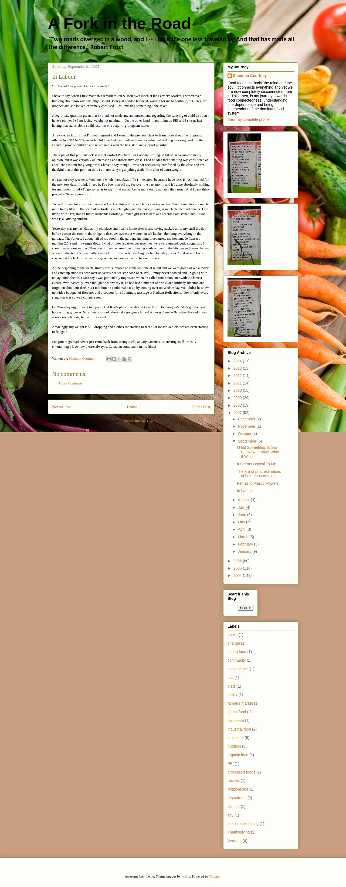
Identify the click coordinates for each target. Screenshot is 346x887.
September (247, 441)
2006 (238, 561)
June (242, 515)
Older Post (201, 406)
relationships (238, 789)
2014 (238, 361)
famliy (233, 694)
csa (230, 677)
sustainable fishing (243, 823)
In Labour (245, 490)
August (244, 500)
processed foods (241, 772)
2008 (238, 405)
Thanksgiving (239, 832)
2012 (238, 375)
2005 (238, 568)
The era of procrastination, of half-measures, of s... (259, 473)
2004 (238, 575)
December (247, 419)
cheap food (237, 652)
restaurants (237, 798)
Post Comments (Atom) (141, 421)
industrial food (239, 729)
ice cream (236, 720)
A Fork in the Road (119, 23)
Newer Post (62, 406)
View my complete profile (248, 119)
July (242, 507)
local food (236, 737)
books (233, 634)
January (245, 551)
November (247, 426)
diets (232, 686)
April (242, 529)
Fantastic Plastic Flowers (258, 483)
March (243, 537)
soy (230, 815)
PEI (231, 763)
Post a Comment (70, 383)
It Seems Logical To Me (256, 464)
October (245, 433)
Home (132, 406)
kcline (186, 876)
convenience (238, 669)
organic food (238, 755)
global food (237, 712)
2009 (238, 398)
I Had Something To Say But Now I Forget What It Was (258, 452)
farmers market (240, 703)
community (237, 660)
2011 (238, 383)
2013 (238, 368)
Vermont (235, 841)
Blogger (215, 876)
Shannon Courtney (250, 75)
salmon (234, 806)
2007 (238, 412)
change (234, 643)
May (242, 522)
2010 (238, 390)
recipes (234, 780)
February (246, 544)
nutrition (234, 746)
